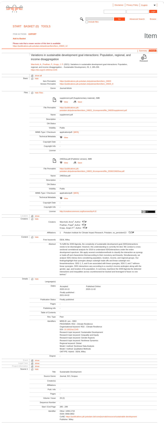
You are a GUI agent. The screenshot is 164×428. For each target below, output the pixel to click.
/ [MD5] (75, 132)
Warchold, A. (36, 64)
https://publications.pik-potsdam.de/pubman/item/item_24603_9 (86, 84)
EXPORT (32, 34)
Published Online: (93, 286)
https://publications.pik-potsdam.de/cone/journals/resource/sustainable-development (101, 417)
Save (78, 102)
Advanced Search (137, 19)
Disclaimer (119, 5)
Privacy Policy (132, 5)
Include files (94, 22)
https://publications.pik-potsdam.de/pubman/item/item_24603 (85, 81)
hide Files (39, 93)
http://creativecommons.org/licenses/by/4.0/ (78, 211)
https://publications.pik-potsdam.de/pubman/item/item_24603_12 (40, 46)
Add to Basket (19, 39)
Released (144, 61)
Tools (46, 26)
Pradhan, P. (48, 64)
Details (153, 51)
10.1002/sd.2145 (71, 329)
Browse (153, 19)
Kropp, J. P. (58, 64)
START (17, 26)
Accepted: (64, 286)
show (37, 216)
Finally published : (67, 292)
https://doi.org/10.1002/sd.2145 (44, 70)
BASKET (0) (31, 26)
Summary (143, 51)
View (64, 102)
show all (38, 76)
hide (37, 78)
